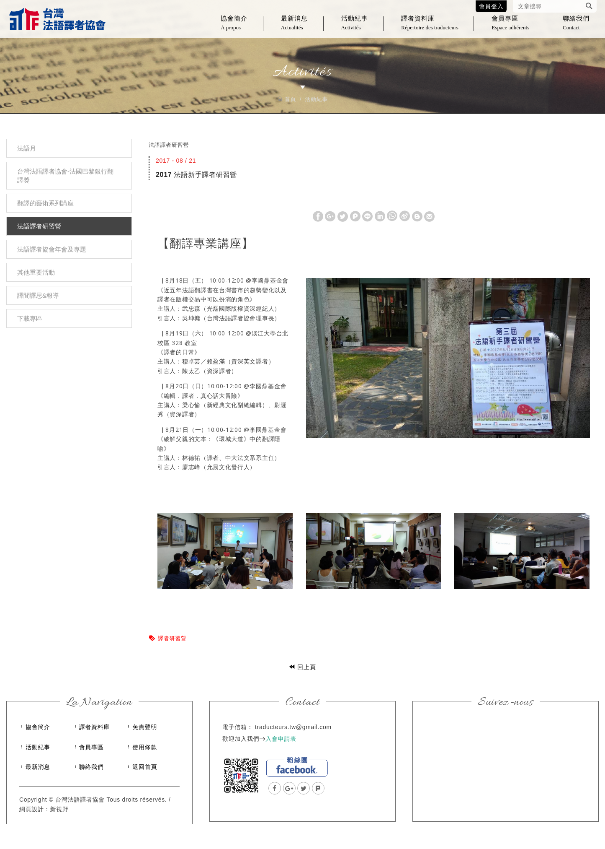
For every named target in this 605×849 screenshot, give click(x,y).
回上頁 (302, 667)
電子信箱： (237, 727)
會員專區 (510, 27)
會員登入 (491, 6)
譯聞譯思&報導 (38, 295)
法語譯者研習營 (39, 226)
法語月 (26, 148)
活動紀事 (354, 27)
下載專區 (29, 318)
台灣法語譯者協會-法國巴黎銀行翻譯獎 (65, 176)
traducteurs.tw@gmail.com (293, 727)
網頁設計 (31, 809)
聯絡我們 (576, 27)
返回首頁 (144, 766)
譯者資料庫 (429, 27)
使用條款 (144, 747)
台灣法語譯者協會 (57, 21)
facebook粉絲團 (297, 767)
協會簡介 (234, 27)
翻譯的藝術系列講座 (45, 203)
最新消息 (294, 27)
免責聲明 (144, 727)
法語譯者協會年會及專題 (51, 249)
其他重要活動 (36, 272)
